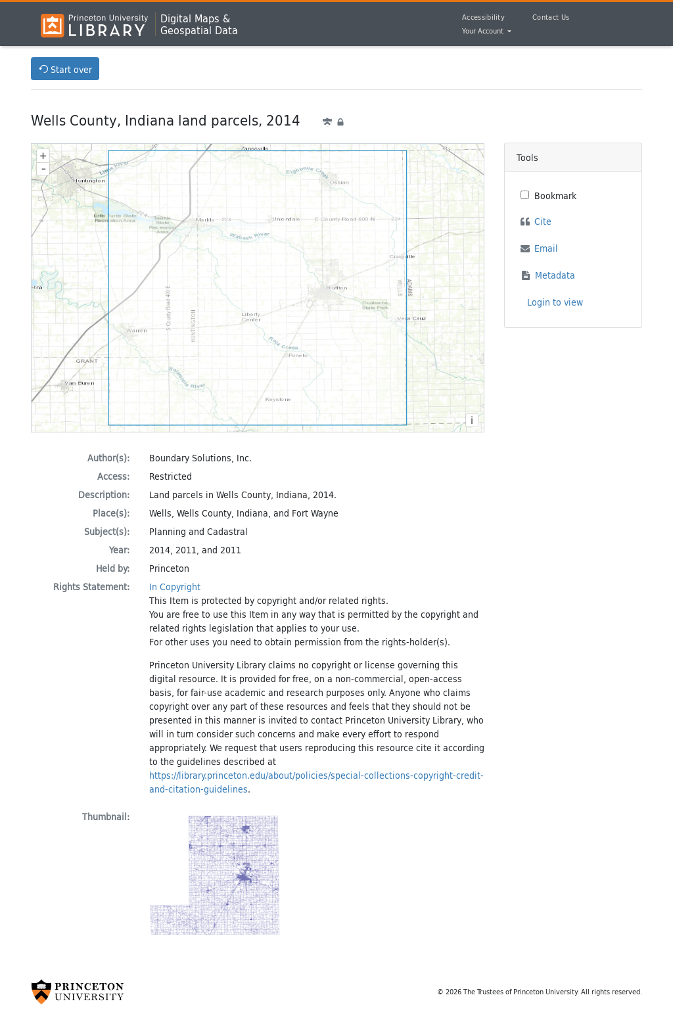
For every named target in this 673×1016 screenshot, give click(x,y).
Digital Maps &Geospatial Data (199, 24)
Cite (542, 221)
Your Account (483, 31)
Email (546, 248)
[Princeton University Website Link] (77, 992)
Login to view (555, 302)
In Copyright (174, 586)
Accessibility (483, 17)
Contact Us (550, 17)
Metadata (555, 275)
